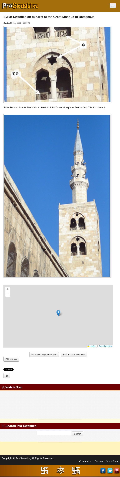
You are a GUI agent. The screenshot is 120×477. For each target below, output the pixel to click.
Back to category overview (44, 354)
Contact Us (85, 461)
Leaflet (91, 346)
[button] (58, 313)
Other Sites (112, 461)
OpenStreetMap (105, 346)
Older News (11, 359)
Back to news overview (74, 354)
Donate (99, 461)
